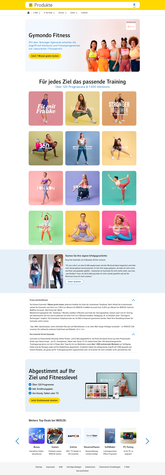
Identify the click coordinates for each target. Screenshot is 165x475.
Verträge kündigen (74, 467)
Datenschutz (90, 467)
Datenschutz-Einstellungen (109, 467)
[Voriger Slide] (17, 441)
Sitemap (39, 467)
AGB (61, 467)
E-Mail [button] (37, 13)
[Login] (134, 4)
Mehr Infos (80, 329)
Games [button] (74, 13)
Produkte (43, 5)
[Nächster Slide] (147, 441)
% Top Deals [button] (49, 13)
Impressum (50, 467)
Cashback (84, 13)
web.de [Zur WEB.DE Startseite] (31, 5)
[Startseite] (28, 12)
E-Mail (126, 467)
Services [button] (62, 13)
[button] (45, 56)
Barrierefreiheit (82, 471)
